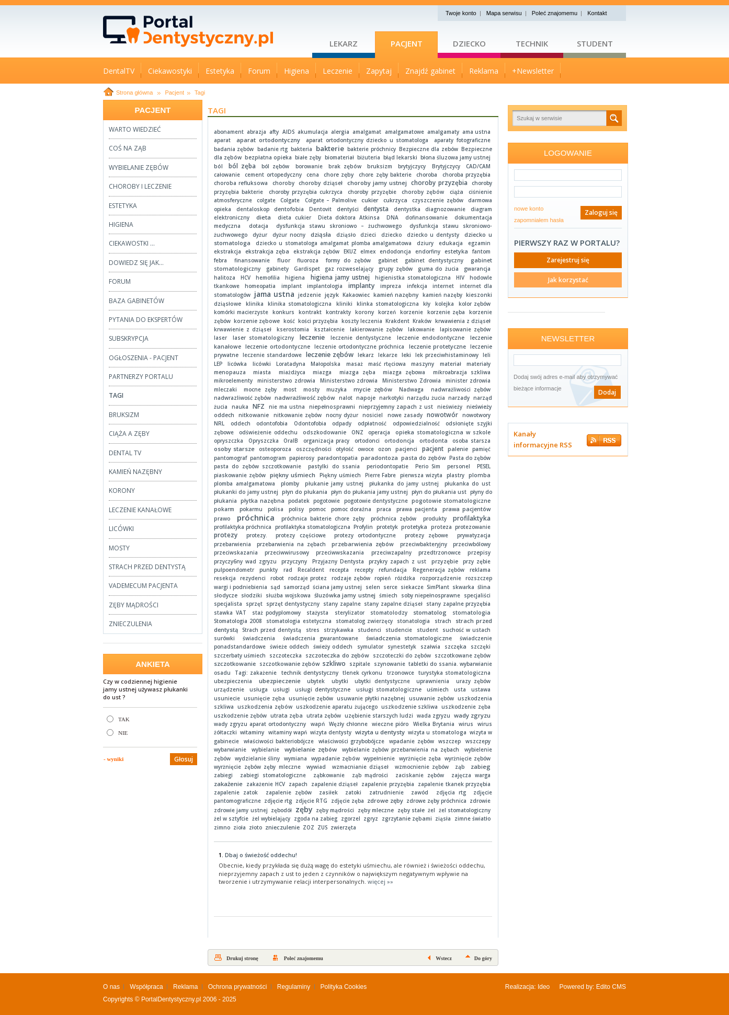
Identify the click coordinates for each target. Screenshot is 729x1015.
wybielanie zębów (310, 749)
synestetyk (402, 646)
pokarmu (251, 509)
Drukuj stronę (242, 958)
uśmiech (438, 689)
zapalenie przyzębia (387, 784)
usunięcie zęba (264, 698)
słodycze (225, 595)
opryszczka (228, 440)
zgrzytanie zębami (407, 818)
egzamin (479, 243)
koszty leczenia (361, 321)
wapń (318, 724)
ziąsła (443, 818)
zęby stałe (411, 810)
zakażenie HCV (265, 784)
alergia (340, 131)
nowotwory (476, 415)
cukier (370, 200)
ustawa (481, 689)
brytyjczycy (412, 166)
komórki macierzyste (241, 312)
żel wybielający (271, 818)
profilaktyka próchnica (242, 526)
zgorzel (350, 818)
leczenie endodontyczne (430, 337)
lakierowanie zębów (376, 329)
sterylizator (349, 612)
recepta (339, 569)
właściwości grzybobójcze (351, 741)
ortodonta (433, 440)
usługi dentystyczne (322, 689)
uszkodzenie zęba (466, 706)
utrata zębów (323, 715)
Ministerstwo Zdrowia (411, 380)
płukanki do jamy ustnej (246, 491)
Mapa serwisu (504, 13)
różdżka (405, 578)
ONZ (357, 432)
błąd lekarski (400, 157)
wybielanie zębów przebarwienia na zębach (401, 749)
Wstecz (444, 958)
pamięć (481, 449)
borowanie (309, 166)
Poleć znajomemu (554, 13)
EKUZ (350, 251)
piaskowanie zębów (240, 475)
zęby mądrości (335, 810)
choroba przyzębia (466, 174)
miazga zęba (357, 372)
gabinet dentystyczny (434, 260)
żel (431, 810)
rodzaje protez (307, 578)
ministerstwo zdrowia (286, 380)
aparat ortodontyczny (268, 140)
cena (312, 174)
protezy (225, 534)
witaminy (252, 732)
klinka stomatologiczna (387, 303)
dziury (425, 243)
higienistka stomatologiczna (413, 277)
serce (390, 587)
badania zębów (234, 149)
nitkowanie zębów (298, 415)
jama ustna (274, 294)
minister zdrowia (468, 380)
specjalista (228, 603)
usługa (258, 689)
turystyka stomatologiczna (454, 672)
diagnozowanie (445, 209)
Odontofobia (310, 423)
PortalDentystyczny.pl (171, 999)
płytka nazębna (262, 500)
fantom (481, 251)
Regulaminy (293, 986)
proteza (441, 526)
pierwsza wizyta (421, 475)
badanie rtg (272, 149)
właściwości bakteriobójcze (279, 741)
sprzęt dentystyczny (293, 603)
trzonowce (400, 672)
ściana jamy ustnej (337, 587)
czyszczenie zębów (437, 200)
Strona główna (134, 92)
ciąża (456, 191)
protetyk (387, 526)
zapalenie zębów (289, 792)
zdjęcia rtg (451, 792)
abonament (229, 131)
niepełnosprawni (332, 406)
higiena (295, 277)
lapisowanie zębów (465, 329)
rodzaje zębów (351, 578)
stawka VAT (230, 612)
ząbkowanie (329, 775)
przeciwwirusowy (287, 552)
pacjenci (406, 449)
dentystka (407, 209)
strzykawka (339, 629)
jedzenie (309, 294)
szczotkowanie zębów (289, 663)
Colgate (290, 200)
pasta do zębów (423, 458)
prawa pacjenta (416, 509)
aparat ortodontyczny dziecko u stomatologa (367, 140)
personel (458, 466)
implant (291, 286)
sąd (275, 587)
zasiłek (328, 792)
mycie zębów (373, 389)
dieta (263, 217)
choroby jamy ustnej (377, 183)
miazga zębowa (404, 372)
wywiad (316, 766)
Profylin (363, 526)
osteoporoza (275, 449)
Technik (532, 43)
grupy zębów (396, 268)
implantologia (325, 286)
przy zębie (477, 561)
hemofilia (268, 277)
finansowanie (252, 260)
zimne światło (472, 818)
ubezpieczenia (233, 681)
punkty (268, 569)
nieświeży (449, 406)
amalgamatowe (404, 131)
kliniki (344, 303)
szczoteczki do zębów (402, 655)
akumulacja (313, 131)
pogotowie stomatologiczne (451, 500)
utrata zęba (286, 715)
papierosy (301, 458)
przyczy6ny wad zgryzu (245, 561)
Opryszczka (263, 440)
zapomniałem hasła (539, 220)
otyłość (345, 449)
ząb (460, 766)
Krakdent (397, 321)
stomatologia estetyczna (298, 621)
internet (443, 286)
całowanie (227, 174)
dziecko (391, 234)
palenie (458, 449)
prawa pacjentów (466, 509)
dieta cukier (294, 217)
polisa (275, 509)
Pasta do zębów (470, 458)
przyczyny (294, 561)
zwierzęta (343, 827)
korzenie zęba (446, 312)
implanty (361, 285)
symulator (370, 646)
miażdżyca (292, 372)
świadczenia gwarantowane (320, 638)
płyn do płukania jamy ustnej (369, 491)
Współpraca (146, 986)
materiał (450, 363)
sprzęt (254, 603)
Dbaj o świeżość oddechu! (261, 855)
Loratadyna (290, 363)
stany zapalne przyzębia (458, 603)
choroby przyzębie (372, 191)
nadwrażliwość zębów (305, 397)
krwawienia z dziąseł (463, 321)
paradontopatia (337, 458)
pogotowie (326, 500)
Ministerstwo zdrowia (349, 380)
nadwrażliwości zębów (461, 389)
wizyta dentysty (330, 732)
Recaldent (311, 569)
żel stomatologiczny (465, 810)
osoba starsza (471, 440)
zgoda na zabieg (315, 818)
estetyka (456, 251)
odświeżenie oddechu (268, 432)
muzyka (336, 389)
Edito (603, 986)
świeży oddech (332, 646)
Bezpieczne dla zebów (428, 149)
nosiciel (372, 415)
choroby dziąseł (321, 183)
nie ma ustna (287, 406)
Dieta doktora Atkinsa (349, 217)
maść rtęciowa (387, 363)
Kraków (422, 321)
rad (287, 569)
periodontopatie (387, 466)
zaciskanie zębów (419, 775)
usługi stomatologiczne (389, 689)
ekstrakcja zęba (267, 251)
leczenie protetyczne (437, 346)
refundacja (393, 569)
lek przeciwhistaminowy (447, 355)
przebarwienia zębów (363, 544)
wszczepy (478, 741)
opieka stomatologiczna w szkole (443, 432)
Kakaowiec (356, 294)
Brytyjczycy (446, 166)
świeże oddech (289, 646)
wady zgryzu (472, 715)
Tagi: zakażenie (256, 672)
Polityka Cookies (344, 986)
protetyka (414, 526)
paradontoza (379, 458)
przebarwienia (232, 544)
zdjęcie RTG (311, 800)
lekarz (366, 355)
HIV (460, 277)
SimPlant (438, 587)
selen (373, 587)
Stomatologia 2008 (238, 621)
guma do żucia (438, 268)
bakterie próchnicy (371, 149)
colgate (266, 200)
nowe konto (528, 208)
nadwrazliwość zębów (242, 397)
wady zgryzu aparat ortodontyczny (260, 724)
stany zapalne (341, 603)
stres (313, 629)
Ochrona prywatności (237, 986)
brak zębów (344, 166)
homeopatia (260, 286)
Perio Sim (427, 466)
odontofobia (272, 423)
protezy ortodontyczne (365, 535)
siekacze (412, 587)
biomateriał (339, 157)
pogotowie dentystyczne (376, 500)
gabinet (388, 260)
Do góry (483, 958)
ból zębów (275, 166)
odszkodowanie (324, 432)
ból (218, 166)
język (332, 294)
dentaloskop (252, 209)
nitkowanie (253, 415)
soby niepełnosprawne (431, 595)
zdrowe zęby (385, 800)
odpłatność (372, 423)
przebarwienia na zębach (291, 544)
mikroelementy (233, 380)
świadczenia (259, 638)
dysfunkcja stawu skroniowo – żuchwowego (338, 225)
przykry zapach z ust (397, 561)
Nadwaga (411, 389)
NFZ (259, 406)
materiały (478, 363)
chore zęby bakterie (385, 174)
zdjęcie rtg (278, 800)
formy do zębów (348, 260)
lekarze (387, 355)
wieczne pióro (390, 724)
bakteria (301, 149)
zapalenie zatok (236, 792)
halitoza (224, 277)
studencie (398, 629)
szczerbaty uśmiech (240, 655)
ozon (384, 449)
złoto (255, 827)
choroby (283, 183)
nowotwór (442, 415)
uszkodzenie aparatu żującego (337, 706)
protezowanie (473, 526)
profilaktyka (472, 518)
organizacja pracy (326, 440)
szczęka (455, 646)
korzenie (411, 312)
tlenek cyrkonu (362, 672)
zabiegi (223, 775)
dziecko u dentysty (433, 234)
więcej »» (380, 881)
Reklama (185, 986)
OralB (290, 440)
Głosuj (183, 759)
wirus (466, 724)
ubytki (340, 681)
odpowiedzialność (416, 423)
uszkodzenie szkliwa (409, 706)
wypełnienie (379, 758)
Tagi (200, 92)
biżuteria (368, 157)
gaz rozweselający (349, 268)
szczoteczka (285, 655)
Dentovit (320, 209)
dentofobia (289, 209)
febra (220, 260)
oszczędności (314, 449)
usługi (281, 689)
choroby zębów (423, 191)
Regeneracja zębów (438, 569)
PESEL (484, 466)
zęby (304, 809)
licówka (237, 363)
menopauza (230, 372)
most (290, 389)
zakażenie (228, 784)
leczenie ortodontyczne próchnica (359, 346)
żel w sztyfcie (231, 818)
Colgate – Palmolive (331, 200)
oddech (240, 423)
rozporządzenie (440, 578)
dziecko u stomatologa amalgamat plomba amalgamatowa (334, 243)
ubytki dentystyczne (382, 681)
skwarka (463, 587)
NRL (219, 423)
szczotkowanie (235, 663)
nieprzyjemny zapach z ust (396, 406)
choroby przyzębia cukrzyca (306, 191)
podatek (299, 500)
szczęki (481, 646)
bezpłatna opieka (268, 157)
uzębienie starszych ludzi (379, 715)
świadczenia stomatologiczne (409, 638)
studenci (369, 629)
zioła (239, 827)
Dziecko (469, 43)
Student (595, 43)
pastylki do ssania (334, 466)
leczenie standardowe (272, 355)
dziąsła (321, 234)
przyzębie (444, 561)
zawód (419, 792)
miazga (322, 372)
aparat (222, 140)
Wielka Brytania (433, 724)
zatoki (353, 792)
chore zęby (339, 174)
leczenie (312, 337)
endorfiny (427, 251)
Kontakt (597, 13)
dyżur (260, 234)
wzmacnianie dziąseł (360, 766)
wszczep (449, 741)
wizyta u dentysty (380, 732)
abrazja (256, 131)
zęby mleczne (376, 810)
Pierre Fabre (380, 475)
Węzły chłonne (348, 724)
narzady (459, 397)
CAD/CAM (478, 166)
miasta (262, 372)
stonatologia (413, 621)
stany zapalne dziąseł (393, 603)
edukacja (451, 243)
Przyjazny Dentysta (338, 561)
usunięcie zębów (311, 698)
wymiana (295, 758)
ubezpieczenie (280, 681)
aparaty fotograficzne (462, 140)
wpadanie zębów (411, 741)
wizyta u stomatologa (437, 732)
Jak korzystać (568, 279)
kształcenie (329, 329)
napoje (365, 397)
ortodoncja (399, 440)
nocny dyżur (342, 415)
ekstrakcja (227, 251)
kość (289, 321)
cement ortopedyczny (273, 174)
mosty (311, 389)
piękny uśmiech (292, 475)
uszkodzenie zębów (240, 715)
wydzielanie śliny (257, 758)
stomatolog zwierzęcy (364, 621)
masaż (354, 363)
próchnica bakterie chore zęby (322, 518)
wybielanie (265, 749)
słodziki (251, 595)
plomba (480, 475)
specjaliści (477, 595)
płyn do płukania (305, 491)
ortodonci (367, 440)
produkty (435, 518)
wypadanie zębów (335, 758)
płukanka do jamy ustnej (404, 483)
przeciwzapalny (391, 552)
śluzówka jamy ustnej (344, 595)
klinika (255, 303)
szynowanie (389, 663)
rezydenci (253, 578)
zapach (298, 784)
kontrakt (310, 312)
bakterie (330, 148)
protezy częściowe (300, 535)
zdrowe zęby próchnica (436, 800)
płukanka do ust (468, 483)
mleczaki (225, 389)
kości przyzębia (318, 321)
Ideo (544, 986)
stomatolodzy (388, 612)
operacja (379, 432)
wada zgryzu (433, 715)
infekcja (417, 286)
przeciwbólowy (472, 544)
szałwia (430, 646)
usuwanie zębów (431, 698)
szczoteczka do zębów (337, 655)
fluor (283, 260)
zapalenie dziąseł (334, 784)
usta (460, 689)
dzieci (368, 234)
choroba (426, 174)
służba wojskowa (288, 595)
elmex (367, 251)
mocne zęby (260, 389)
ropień (382, 578)
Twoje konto (461, 13)
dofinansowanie (426, 217)
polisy (296, 509)
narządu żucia (426, 397)
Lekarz (343, 43)
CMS (619, 986)
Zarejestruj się (567, 260)
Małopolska (325, 363)
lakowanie (421, 329)
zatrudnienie (386, 792)
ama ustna (476, 131)
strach (443, 621)
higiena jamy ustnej (340, 277)
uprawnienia (432, 681)
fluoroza (307, 260)
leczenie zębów (330, 354)
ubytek (316, 681)
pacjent (432, 448)
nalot (345, 397)
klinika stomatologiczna (299, 303)
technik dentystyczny (309, 672)
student (427, 629)
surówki (224, 638)
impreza (390, 286)
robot (277, 578)
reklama (480, 569)
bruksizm (379, 166)
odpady (341, 423)
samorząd (296, 587)
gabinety (277, 268)
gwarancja (477, 268)
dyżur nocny (288, 234)
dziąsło (346, 234)
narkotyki (391, 397)
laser (220, 337)
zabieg (481, 766)
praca (384, 509)
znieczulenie (282, 827)
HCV (245, 277)
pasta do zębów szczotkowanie (257, 466)
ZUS (322, 827)
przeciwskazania (236, 552)
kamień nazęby (442, 294)
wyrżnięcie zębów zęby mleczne (257, 766)
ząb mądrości (370, 775)
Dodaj (607, 392)
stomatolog (430, 612)
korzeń (387, 312)
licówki (262, 363)
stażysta (317, 612)
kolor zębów (475, 303)
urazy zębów (473, 681)
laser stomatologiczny (263, 337)
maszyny (422, 363)
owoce (366, 449)
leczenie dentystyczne (361, 337)
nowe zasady (405, 415)
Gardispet (307, 268)
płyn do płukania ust (439, 491)
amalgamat (366, 131)
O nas (111, 986)
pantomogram (268, 458)
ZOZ (308, 827)
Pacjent (407, 43)
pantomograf (230, 458)
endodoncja (395, 251)
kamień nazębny (396, 294)
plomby (290, 483)
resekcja (225, 578)
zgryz (370, 818)
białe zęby (308, 157)
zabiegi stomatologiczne (273, 775)
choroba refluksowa (241, 183)
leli (487, 355)
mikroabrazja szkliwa (462, 372)
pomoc (317, 509)
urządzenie (229, 689)
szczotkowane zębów (463, 655)
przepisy (479, 552)
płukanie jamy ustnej (334, 483)
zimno (222, 827)
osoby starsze (234, 449)
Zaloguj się (601, 212)
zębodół (281, 810)
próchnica (256, 517)
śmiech (388, 595)
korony (364, 312)
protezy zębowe (426, 535)
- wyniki (113, 759)
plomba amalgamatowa (244, 483)
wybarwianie (230, 749)
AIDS (288, 131)
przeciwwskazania (340, 552)
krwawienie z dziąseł (242, 329)
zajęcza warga (471, 775)
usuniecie (227, 698)
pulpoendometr (234, 569)
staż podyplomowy (276, 612)
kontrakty (338, 312)
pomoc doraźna (351, 509)
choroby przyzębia (439, 182)
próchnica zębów (393, 518)
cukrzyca (395, 200)
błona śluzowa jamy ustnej (455, 157)
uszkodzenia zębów (264, 706)
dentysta (376, 208)
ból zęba (242, 166)
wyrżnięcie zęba (420, 758)
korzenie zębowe (257, 321)
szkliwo (334, 663)
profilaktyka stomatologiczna (312, 526)
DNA (392, 217)
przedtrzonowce (439, 552)
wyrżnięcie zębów (468, 758)
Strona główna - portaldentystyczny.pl (207, 31)
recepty (364, 569)
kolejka (444, 303)
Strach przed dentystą (271, 629)
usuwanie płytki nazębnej (371, 698)
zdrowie (480, 800)
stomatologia (471, 612)
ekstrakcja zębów (316, 251)
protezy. (256, 535)
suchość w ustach (466, 629)
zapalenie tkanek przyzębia (454, 784)
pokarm (224, 509)
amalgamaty (443, 131)
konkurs (283, 312)
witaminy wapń (287, 732)
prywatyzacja (474, 535)
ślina (484, 587)
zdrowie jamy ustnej (241, 810)
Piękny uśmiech (340, 475)
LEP (218, 363)
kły (426, 303)
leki (406, 355)
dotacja (258, 225)
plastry (455, 475)
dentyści (348, 209)
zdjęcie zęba (347, 800)
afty (274, 131)
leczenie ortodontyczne (277, 346)
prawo (222, 518)
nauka (240, 406)
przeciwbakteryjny (423, 544)
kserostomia (293, 329)
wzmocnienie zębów (422, 766)
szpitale (359, 663)
